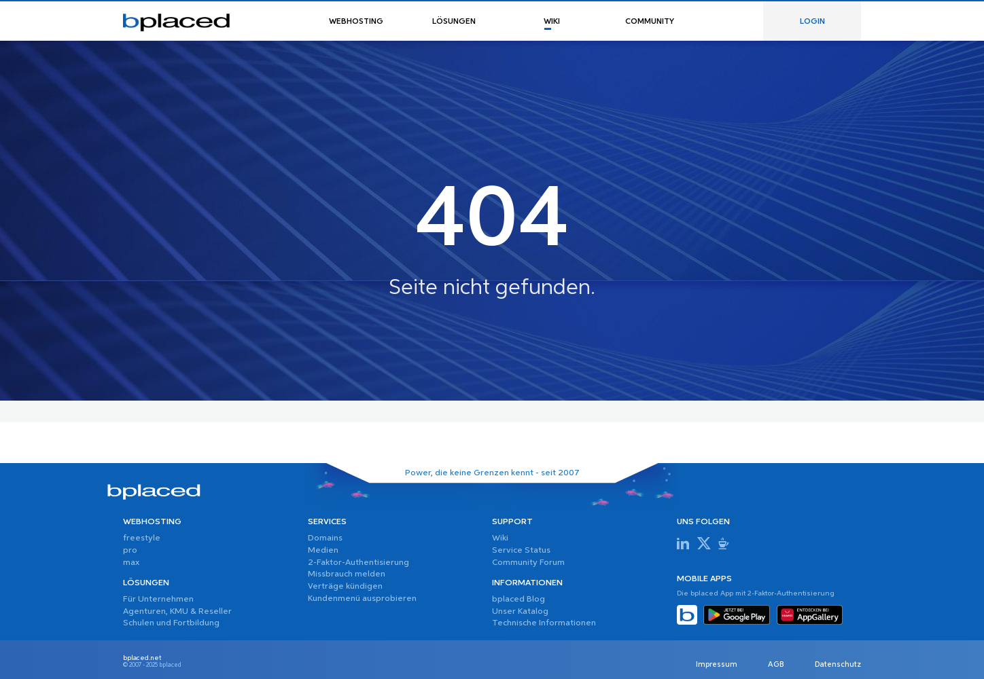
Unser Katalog (520, 611)
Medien (323, 550)
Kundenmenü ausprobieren (362, 598)
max (131, 562)
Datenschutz (838, 665)
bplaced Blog (518, 599)
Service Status (521, 550)
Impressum (716, 665)
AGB (776, 665)
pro (130, 550)
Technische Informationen (544, 623)
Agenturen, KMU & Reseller (177, 611)
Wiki (500, 538)
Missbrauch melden (346, 574)
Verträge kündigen (345, 586)
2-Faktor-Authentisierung (358, 562)
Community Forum (528, 562)
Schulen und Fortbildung (171, 623)
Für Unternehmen (158, 599)
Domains (325, 538)
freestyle (141, 538)
